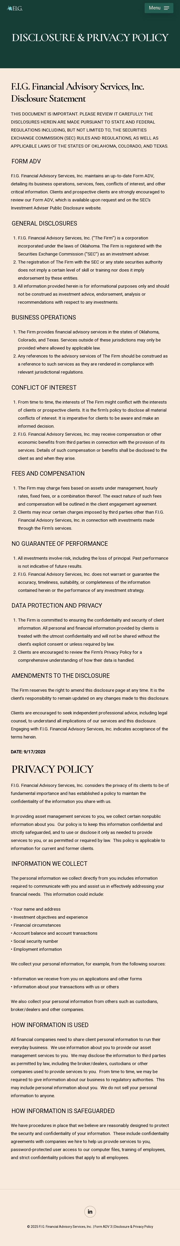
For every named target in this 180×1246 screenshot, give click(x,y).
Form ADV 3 (103, 1226)
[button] (159, 8)
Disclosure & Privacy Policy (133, 1226)
